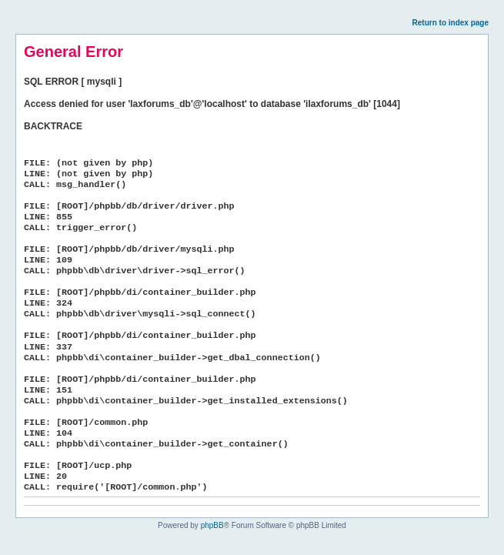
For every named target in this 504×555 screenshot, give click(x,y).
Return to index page (450, 22)
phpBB (212, 525)
